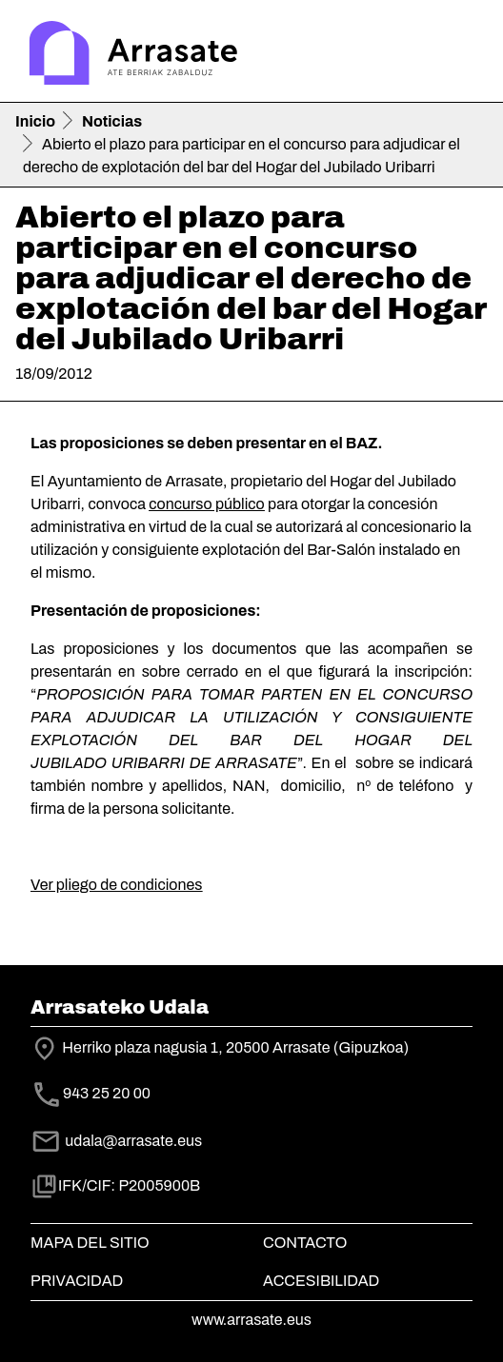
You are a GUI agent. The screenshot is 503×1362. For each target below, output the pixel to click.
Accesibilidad (321, 1281)
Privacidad (76, 1281)
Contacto (305, 1242)
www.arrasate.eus (251, 1320)
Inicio (35, 121)
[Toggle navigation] (461, 55)
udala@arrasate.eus (116, 1141)
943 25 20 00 (107, 1094)
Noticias (112, 121)
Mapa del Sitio (90, 1242)
